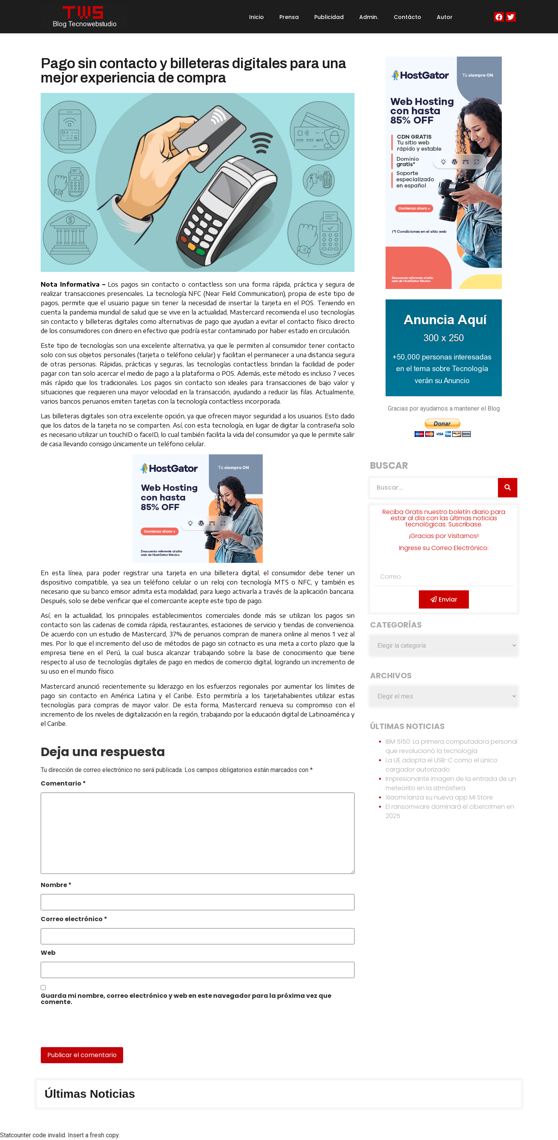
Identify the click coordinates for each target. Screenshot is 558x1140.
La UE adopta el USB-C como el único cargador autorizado (442, 765)
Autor (445, 17)
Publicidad (329, 17)
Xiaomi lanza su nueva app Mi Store (439, 797)
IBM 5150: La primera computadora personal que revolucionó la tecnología (451, 746)
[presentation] (94, 1030)
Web (48, 953)
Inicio (256, 17)
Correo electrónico (74, 919)
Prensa (289, 17)
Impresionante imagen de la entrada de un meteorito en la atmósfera (451, 783)
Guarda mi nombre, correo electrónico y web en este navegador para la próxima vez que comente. (186, 999)
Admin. (368, 17)
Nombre (56, 885)
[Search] (507, 487)
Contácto (407, 17)
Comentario (63, 784)
